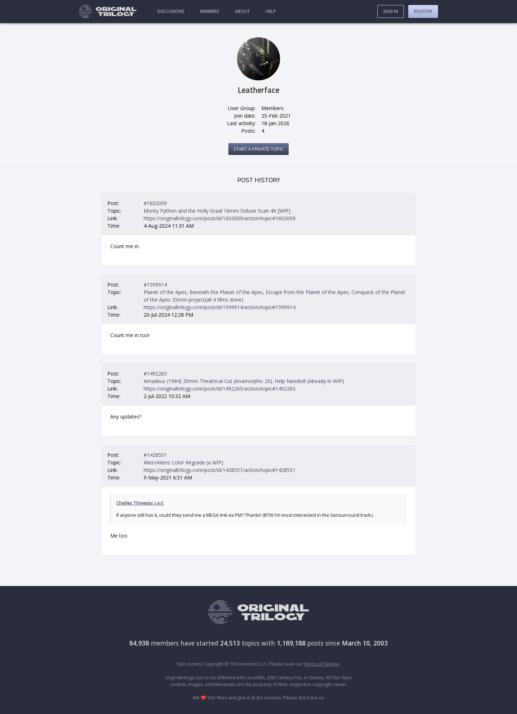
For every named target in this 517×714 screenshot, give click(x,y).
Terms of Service (321, 664)
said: (140, 503)
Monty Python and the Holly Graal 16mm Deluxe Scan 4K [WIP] (217, 210)
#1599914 (155, 284)
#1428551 (155, 454)
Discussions (170, 11)
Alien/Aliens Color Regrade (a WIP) (183, 462)
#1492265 (155, 373)
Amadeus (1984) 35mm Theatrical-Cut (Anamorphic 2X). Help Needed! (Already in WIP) (244, 381)
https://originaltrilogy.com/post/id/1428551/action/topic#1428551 (219, 470)
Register (423, 11)
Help (271, 11)
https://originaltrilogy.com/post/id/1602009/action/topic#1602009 (219, 218)
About (242, 11)
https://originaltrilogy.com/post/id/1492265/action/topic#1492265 (219, 388)
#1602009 (155, 203)
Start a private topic (258, 149)
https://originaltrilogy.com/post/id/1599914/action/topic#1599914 (219, 307)
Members (209, 11)
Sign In (390, 11)
